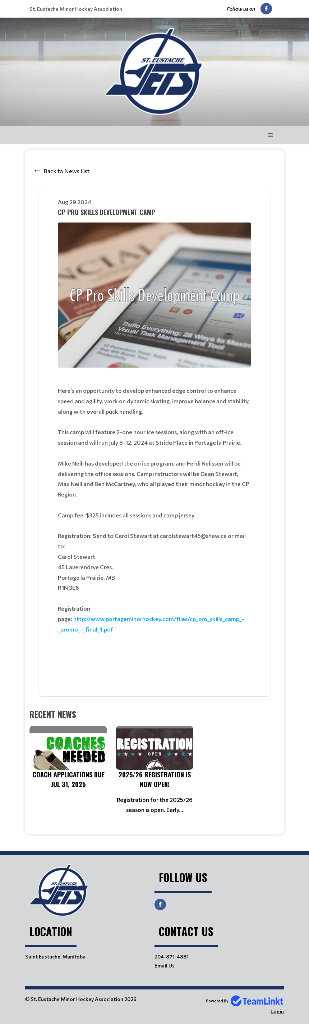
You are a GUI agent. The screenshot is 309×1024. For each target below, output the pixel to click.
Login (277, 1011)
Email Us (164, 965)
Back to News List (66, 170)
